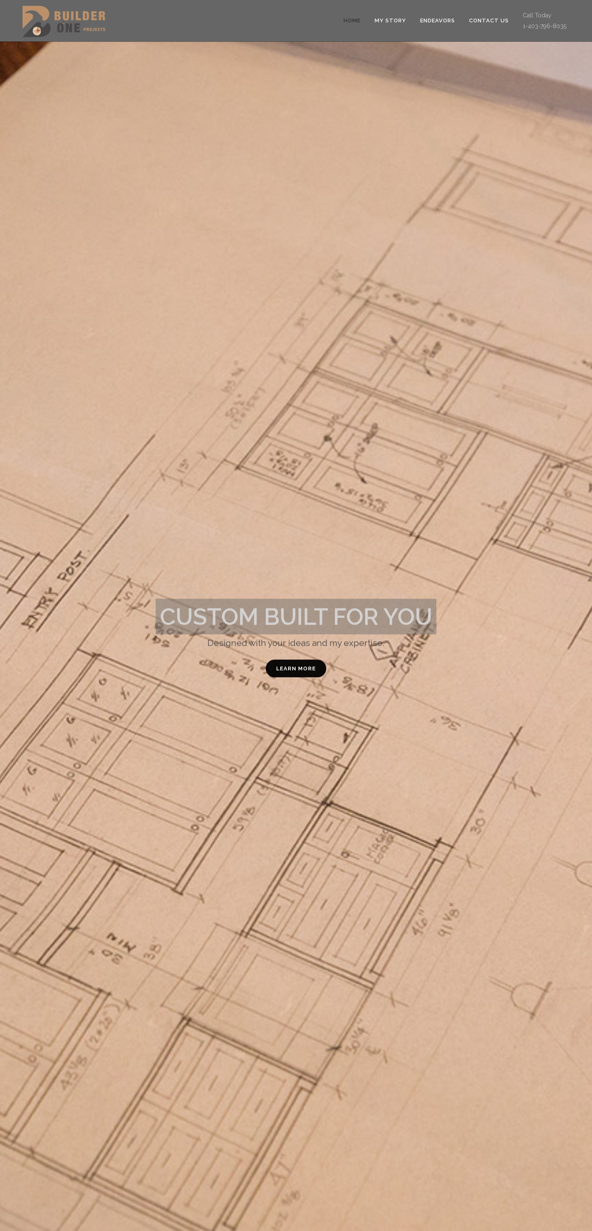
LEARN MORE (296, 671)
